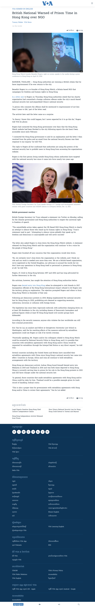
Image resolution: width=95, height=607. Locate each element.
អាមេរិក (14, 489)
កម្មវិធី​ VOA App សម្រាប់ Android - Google (62, 589)
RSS (49, 545)
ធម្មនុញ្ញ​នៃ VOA (16, 560)
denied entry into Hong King (33, 285)
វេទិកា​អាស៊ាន (52, 467)
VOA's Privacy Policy (55, 571)
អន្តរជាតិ (14, 485)
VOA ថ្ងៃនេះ (15, 452)
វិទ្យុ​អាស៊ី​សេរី (51, 578)
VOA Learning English (56, 527)
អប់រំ (13, 516)
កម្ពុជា (13, 481)
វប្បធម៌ (50, 489)
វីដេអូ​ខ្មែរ (14, 444)
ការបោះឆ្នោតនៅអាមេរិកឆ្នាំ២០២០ (57, 508)
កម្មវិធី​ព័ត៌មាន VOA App (19, 541)
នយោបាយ (15, 500)
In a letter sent (18, 97)
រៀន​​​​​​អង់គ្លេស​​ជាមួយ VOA (19, 530)
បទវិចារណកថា (52, 516)
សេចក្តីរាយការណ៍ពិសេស (55, 497)
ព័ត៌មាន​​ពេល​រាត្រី (17, 467)
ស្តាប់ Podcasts (17, 545)
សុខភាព (14, 512)
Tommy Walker (17, 22)
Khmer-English (53, 512)
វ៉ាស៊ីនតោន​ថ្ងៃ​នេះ (17, 448)
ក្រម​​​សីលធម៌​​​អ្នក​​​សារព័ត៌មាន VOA (57, 556)
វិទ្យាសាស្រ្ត (51, 485)
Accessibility (52, 574)
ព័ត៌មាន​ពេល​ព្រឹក (17, 463)
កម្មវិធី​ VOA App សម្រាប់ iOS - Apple (23, 589)
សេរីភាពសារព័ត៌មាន (54, 504)
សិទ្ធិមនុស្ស (15, 508)
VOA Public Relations (19, 574)
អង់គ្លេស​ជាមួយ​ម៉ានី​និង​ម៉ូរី (19, 527)
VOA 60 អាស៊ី (52, 448)
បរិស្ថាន (50, 481)
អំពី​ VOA (15, 556)
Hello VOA (15, 470)
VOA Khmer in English (22, 9)
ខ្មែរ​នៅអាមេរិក (16, 493)
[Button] (70, 30)
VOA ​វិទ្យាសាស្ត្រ (53, 444)
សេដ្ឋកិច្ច (14, 504)
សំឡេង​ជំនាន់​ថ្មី (52, 463)
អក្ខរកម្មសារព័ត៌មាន (53, 500)
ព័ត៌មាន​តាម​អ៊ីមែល (53, 541)
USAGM (15, 571)
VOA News (28, 22)
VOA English (16, 578)
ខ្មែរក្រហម (51, 493)
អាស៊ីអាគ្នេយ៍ (15, 497)
